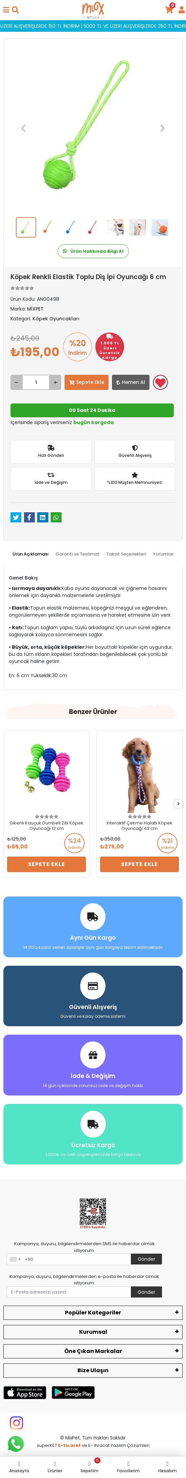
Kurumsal (93, 1332)
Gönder (146, 1259)
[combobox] (15, 1259)
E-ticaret (69, 1445)
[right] (178, 804)
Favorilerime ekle (160, 383)
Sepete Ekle (86, 382)
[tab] (31, 554)
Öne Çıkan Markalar (93, 1351)
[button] (23, 128)
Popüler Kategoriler (93, 1312)
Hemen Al (130, 382)
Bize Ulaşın (93, 1370)
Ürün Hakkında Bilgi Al (93, 251)
